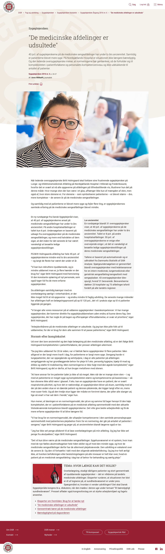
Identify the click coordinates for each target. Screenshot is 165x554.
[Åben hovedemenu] (158, 4)
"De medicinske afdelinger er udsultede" (126, 13)
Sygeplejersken (48, 13)
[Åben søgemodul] (125, 4)
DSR (20, 13)
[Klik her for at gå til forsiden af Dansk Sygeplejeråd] (62, 4)
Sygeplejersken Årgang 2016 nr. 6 (93, 13)
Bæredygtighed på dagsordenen (53, 512)
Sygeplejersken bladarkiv (67, 13)
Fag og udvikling (31, 13)
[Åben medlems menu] (141, 4)
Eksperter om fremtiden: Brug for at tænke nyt (60, 501)
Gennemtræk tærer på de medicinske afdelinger (61, 508)
